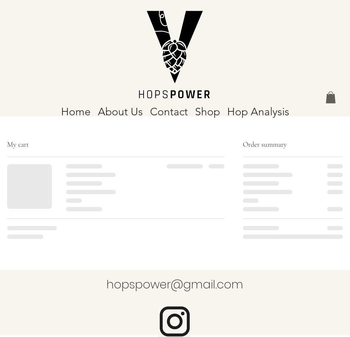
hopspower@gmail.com (174, 284)
